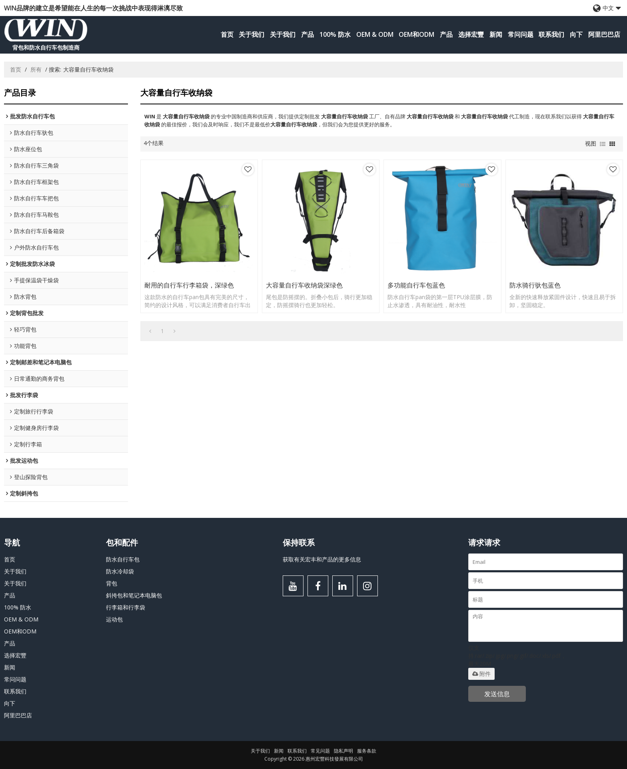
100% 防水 (335, 34)
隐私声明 (343, 750)
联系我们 (551, 34)
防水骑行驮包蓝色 (535, 285)
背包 (111, 583)
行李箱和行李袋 (125, 607)
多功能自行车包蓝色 (416, 285)
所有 (36, 69)
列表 (602, 144)
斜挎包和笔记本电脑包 (134, 595)
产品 (307, 34)
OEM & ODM (374, 34)
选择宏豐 (471, 34)
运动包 (114, 619)
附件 (481, 674)
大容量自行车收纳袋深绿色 (304, 285)
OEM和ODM (416, 34)
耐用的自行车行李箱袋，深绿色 (189, 285)
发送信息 (497, 693)
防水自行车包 (123, 559)
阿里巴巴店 (604, 34)
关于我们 (251, 34)
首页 (227, 34)
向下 (576, 34)
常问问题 (520, 34)
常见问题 (320, 750)
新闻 (495, 34)
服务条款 (366, 750)
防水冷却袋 (120, 571)
